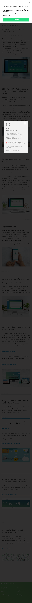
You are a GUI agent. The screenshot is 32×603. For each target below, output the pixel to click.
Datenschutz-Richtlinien (11, 138)
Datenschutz (5, 15)
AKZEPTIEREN (16, 19)
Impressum (10, 15)
